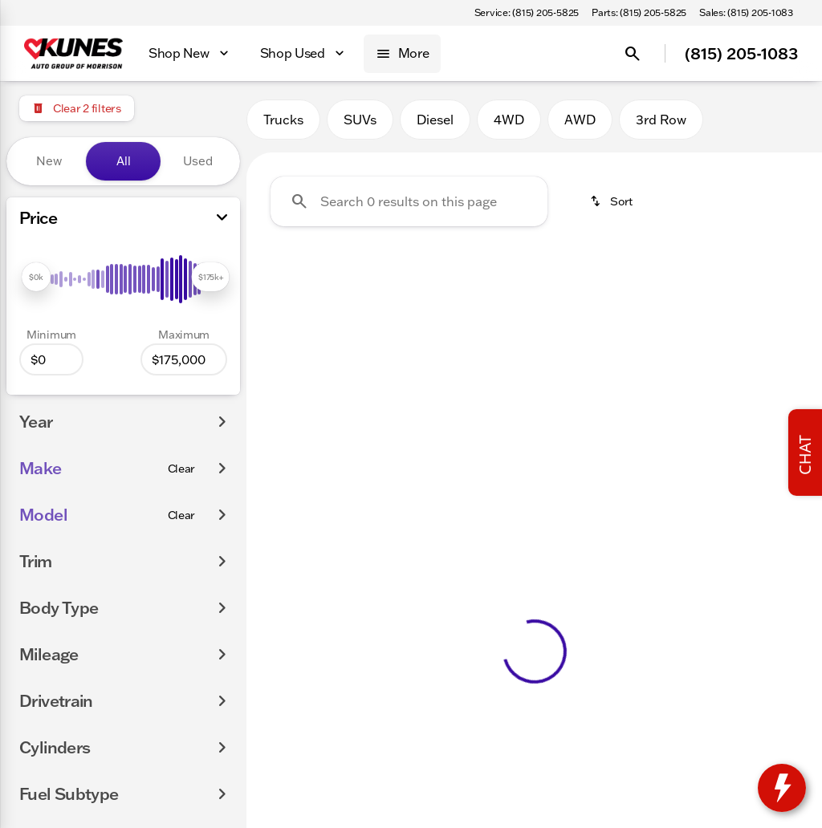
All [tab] (123, 160)
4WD (509, 120)
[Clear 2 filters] (76, 108)
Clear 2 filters (338, 371)
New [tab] (49, 160)
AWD (580, 120)
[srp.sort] (610, 201)
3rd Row (661, 120)
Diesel (435, 120)
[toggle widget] (782, 788)
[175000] (183, 359)
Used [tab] (198, 160)
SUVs (360, 120)
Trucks (283, 120)
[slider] (36, 276)
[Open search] (632, 54)
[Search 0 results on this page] (409, 201)
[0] (51, 359)
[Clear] (182, 468)
